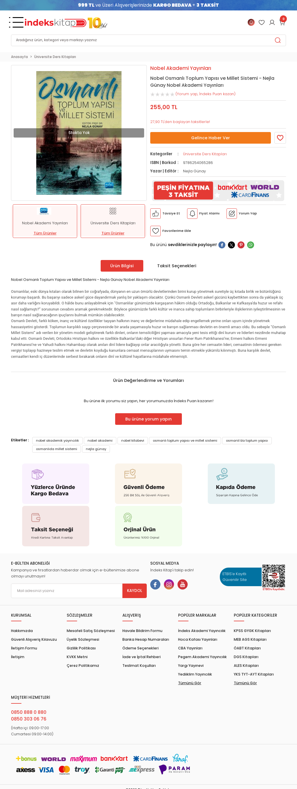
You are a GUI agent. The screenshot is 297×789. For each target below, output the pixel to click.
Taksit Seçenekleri (176, 266)
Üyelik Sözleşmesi (83, 639)
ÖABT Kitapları (247, 648)
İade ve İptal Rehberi (141, 656)
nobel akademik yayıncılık (57, 440)
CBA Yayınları (190, 648)
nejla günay (96, 449)
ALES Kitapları (246, 665)
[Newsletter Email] (79, 591)
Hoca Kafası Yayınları (197, 639)
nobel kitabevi (132, 440)
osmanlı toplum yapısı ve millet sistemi (185, 440)
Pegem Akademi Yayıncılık (202, 656)
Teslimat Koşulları (139, 665)
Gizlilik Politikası (81, 648)
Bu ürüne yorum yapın (148, 419)
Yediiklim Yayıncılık (195, 674)
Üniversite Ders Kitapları (205, 153)
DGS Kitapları (246, 656)
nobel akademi (100, 440)
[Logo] (66, 22)
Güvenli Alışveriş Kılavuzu (34, 639)
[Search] (148, 40)
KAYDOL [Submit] (134, 590)
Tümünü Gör (189, 682)
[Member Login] (261, 22)
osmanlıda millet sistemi (56, 449)
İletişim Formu (24, 648)
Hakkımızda (22, 630)
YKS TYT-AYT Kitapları (254, 674)
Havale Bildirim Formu (142, 630)
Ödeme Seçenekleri (140, 648)
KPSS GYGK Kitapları (252, 630)
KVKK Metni (77, 656)
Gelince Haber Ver (210, 138)
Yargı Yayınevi (191, 665)
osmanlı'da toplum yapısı (247, 440)
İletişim (17, 656)
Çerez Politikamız (83, 665)
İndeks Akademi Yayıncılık (202, 630)
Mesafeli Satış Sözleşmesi (91, 630)
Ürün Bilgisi (122, 266)
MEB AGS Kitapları (250, 639)
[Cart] (282, 22)
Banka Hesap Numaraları (145, 639)
